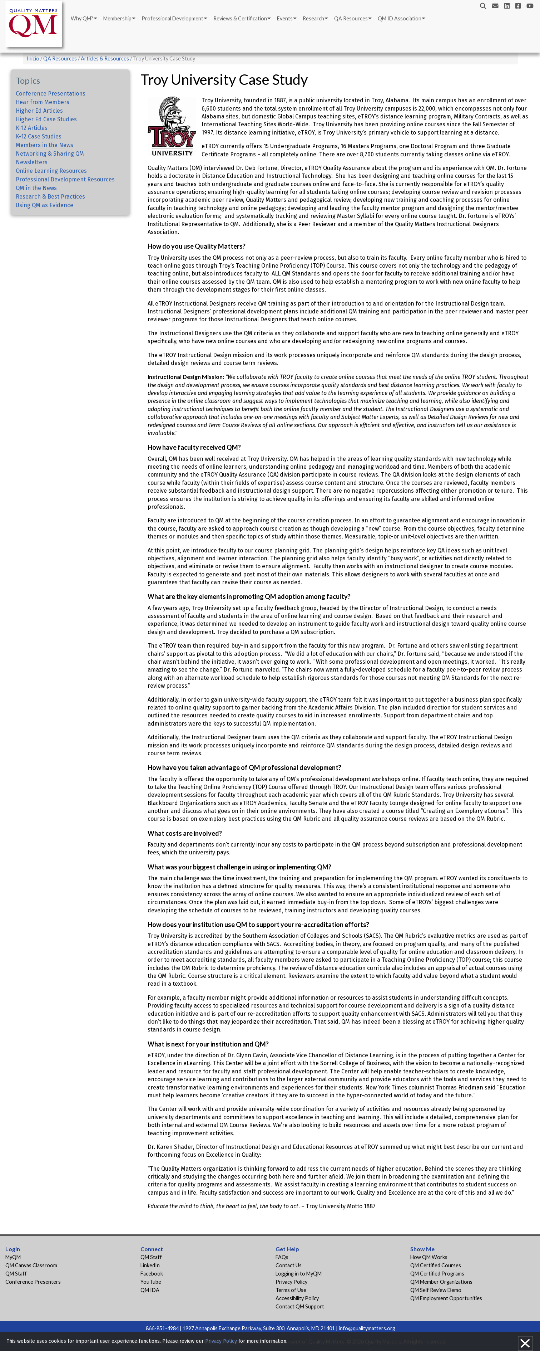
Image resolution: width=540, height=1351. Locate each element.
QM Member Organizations (441, 1282)
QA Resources (351, 18)
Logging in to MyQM (299, 1273)
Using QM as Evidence (44, 205)
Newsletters (32, 162)
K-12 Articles (32, 128)
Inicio (33, 58)
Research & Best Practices (50, 196)
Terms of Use (291, 1290)
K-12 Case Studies (38, 136)
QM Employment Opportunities (446, 1298)
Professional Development (172, 18)
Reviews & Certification (240, 18)
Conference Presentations (50, 93)
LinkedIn (150, 1265)
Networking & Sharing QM (50, 153)
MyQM (13, 1257)
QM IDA (149, 1290)
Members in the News (44, 145)
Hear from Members (42, 102)
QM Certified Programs (437, 1273)
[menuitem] (83, 18)
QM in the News (36, 188)
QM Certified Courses (435, 1265)
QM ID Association (399, 18)
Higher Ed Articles (39, 110)
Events (285, 18)
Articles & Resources (105, 58)
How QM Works (428, 1257)
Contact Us (289, 1265)
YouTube (150, 1282)
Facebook (151, 1273)
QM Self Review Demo (435, 1290)
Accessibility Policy (297, 1298)
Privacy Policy (291, 1282)
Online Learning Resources (51, 170)
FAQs (282, 1257)
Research (313, 18)
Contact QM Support (300, 1306)
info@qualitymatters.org (367, 1328)
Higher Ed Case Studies (46, 119)
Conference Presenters (33, 1282)
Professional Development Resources (65, 179)
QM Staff (16, 1273)
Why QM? (82, 18)
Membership (117, 18)
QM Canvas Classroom (31, 1265)
